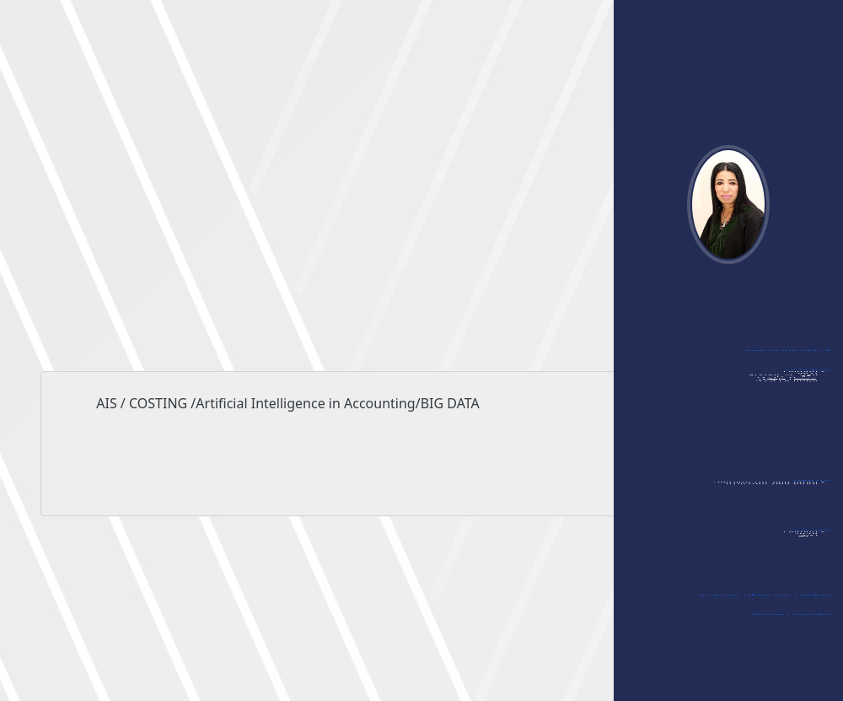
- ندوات (808, 407)
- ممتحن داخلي (791, 453)
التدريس (812, 487)
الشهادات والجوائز (790, 621)
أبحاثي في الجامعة (787, 357)
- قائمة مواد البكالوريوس (768, 502)
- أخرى (810, 582)
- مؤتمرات (803, 392)
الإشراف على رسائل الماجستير (764, 602)
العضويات (809, 537)
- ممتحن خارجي (790, 437)
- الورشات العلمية (786, 422)
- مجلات (807, 567)
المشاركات (807, 377)
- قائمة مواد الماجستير (774, 518)
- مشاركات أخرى (789, 468)
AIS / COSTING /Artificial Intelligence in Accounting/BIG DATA (421, 441)
